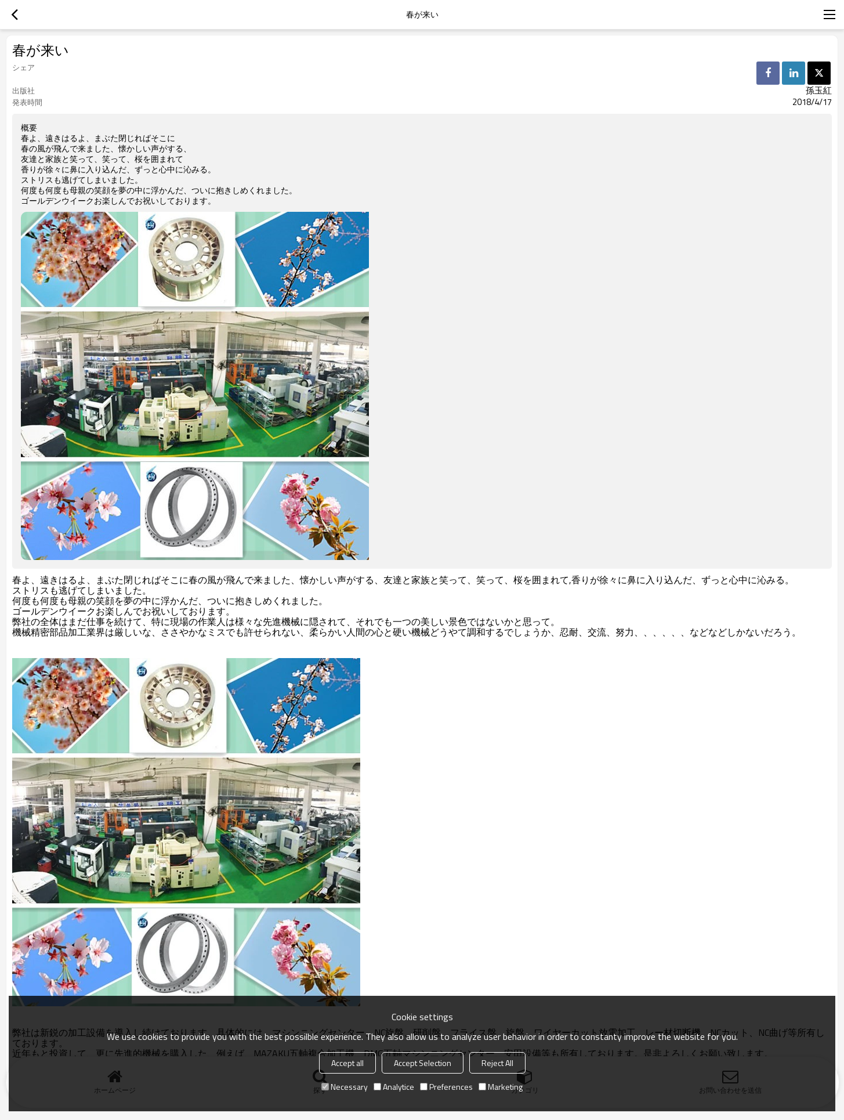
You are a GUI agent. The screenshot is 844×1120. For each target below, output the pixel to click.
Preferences (446, 1087)
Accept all (347, 1063)
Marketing (501, 1087)
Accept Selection (422, 1063)
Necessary (344, 1087)
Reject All (497, 1063)
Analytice (394, 1087)
